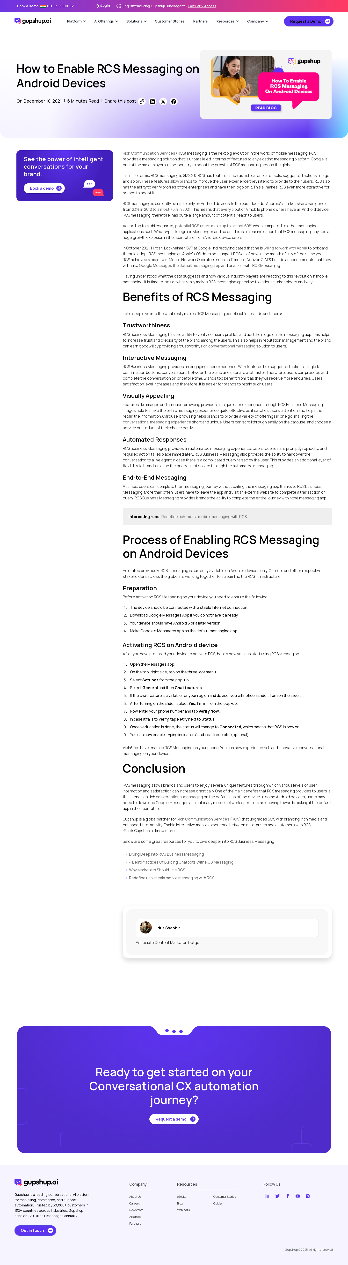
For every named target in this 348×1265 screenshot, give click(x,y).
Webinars (183, 1210)
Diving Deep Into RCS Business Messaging (166, 854)
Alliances (135, 1217)
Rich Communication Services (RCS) (209, 819)
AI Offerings (106, 21)
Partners (200, 21)
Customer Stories (170, 21)
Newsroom (136, 1210)
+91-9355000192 (57, 6)
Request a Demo (305, 21)
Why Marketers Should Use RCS (157, 870)
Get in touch (32, 1230)
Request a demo (171, 1119)
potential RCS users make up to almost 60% (213, 225)
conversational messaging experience (157, 422)
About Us (135, 1197)
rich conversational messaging (228, 346)
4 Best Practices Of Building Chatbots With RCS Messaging (181, 862)
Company (257, 21)
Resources (228, 21)
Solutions (136, 21)
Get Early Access (202, 6)
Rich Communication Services (149, 153)
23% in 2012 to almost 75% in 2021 (160, 209)
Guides (218, 1203)
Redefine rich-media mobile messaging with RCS (204, 516)
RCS (200, 313)
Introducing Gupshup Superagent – (174, 6)
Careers (134, 1203)
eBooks (181, 1197)
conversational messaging (179, 796)
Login (102, 6)
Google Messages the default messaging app (179, 265)
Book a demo (42, 188)
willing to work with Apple (285, 248)
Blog (180, 1203)
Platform (76, 21)
